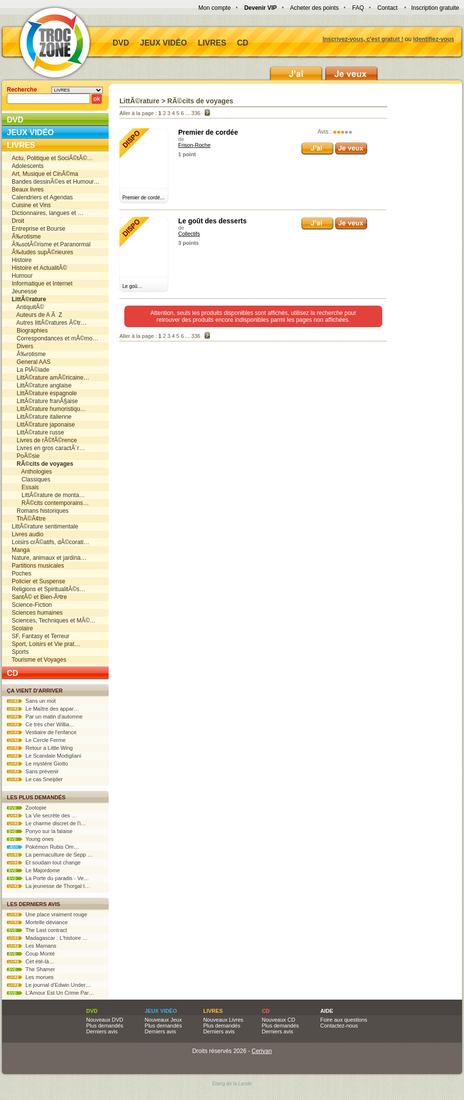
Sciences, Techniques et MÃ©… (53, 620)
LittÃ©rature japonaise (43, 424)
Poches (21, 573)
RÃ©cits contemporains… (50, 503)
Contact (387, 7)
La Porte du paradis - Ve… (48, 878)
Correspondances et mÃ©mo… (55, 338)
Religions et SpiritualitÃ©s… (48, 589)
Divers (22, 346)
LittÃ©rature (139, 101)
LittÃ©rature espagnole (44, 393)
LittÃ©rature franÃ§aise (45, 401)
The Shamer (31, 969)
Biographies (29, 330)
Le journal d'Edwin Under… (49, 985)
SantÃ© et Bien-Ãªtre (39, 597)
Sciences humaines (37, 612)
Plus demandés (104, 1025)
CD (242, 43)
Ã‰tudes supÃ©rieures (42, 252)
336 (195, 113)
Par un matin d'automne (45, 716)
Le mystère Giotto (37, 763)
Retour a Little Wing (40, 748)
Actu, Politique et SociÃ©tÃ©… (52, 158)
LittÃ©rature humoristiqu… (49, 409)
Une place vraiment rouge (47, 914)
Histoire (22, 260)
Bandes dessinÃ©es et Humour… (56, 181)
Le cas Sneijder (35, 779)
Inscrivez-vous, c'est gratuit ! (363, 39)
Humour (22, 275)
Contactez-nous (339, 1025)
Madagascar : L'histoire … (47, 938)
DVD (121, 43)
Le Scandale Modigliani (44, 756)
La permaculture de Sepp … (50, 855)
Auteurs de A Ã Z (37, 314)
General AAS (31, 362)
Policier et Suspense (38, 581)
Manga (21, 550)
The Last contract (37, 930)
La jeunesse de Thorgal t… (48, 886)
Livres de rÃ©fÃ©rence (44, 440)
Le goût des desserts (212, 221)
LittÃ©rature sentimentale (45, 526)
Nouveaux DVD (104, 1020)
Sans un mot (31, 701)
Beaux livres (28, 189)
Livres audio (28, 534)
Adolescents (28, 166)
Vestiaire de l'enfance (41, 732)
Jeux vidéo (163, 43)
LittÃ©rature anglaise (41, 385)
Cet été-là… (30, 961)
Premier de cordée (208, 132)
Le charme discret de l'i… (46, 823)
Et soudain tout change (44, 862)
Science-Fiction (32, 604)
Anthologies (32, 471)
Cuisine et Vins (31, 205)
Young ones (30, 839)
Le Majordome (33, 870)
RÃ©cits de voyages (200, 101)
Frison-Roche (194, 145)
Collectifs (189, 234)
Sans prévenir (33, 771)
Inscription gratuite (435, 7)
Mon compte (214, 7)
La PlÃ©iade (30, 369)
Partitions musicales (38, 565)
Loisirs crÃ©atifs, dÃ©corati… (50, 542)
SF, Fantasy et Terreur (41, 636)
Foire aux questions (343, 1020)
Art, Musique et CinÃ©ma (45, 173)
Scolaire (22, 628)
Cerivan (262, 1051)
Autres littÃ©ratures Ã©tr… (49, 322)
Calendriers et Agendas (42, 197)
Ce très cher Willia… (40, 724)
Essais (25, 487)
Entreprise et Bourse (38, 228)
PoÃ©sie (26, 456)
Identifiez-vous (433, 39)
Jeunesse (24, 291)
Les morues (30, 977)
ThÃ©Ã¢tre (29, 518)
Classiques (31, 479)
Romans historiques (40, 510)
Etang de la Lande (232, 1083)
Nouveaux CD (278, 1020)
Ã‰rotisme (26, 236)
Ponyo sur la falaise (39, 831)
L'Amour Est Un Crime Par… (50, 993)
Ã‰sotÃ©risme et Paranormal (51, 244)
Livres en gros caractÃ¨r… (48, 448)
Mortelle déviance (37, 922)
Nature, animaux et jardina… (49, 557)
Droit (18, 220)
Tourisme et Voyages (39, 659)
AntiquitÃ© (28, 307)
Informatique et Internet (42, 283)
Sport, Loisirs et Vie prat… (46, 644)
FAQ (358, 7)
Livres (212, 43)
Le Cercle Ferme (36, 740)
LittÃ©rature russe (38, 432)
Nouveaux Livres (223, 1020)
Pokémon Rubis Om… (43, 847)
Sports (20, 651)
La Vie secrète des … (42, 815)
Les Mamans (31, 946)
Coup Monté (31, 954)
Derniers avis (101, 1031)
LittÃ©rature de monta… (48, 495)
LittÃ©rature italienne (41, 416)
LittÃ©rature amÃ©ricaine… (50, 377)
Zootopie (26, 808)
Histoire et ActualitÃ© (39, 267)
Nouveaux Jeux (163, 1020)
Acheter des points (314, 7)
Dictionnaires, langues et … (48, 213)
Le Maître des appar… (43, 709)
